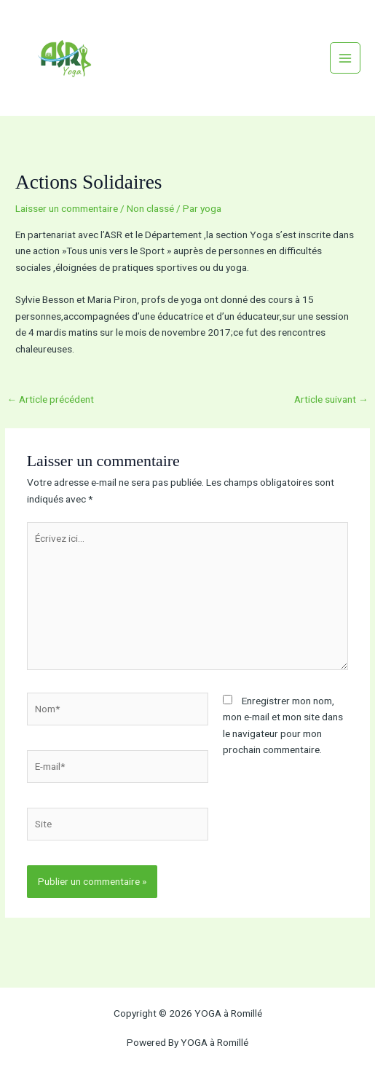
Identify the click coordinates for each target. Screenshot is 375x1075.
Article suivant (331, 399)
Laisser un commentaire (66, 208)
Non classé (150, 208)
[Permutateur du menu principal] (345, 58)
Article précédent (50, 399)
